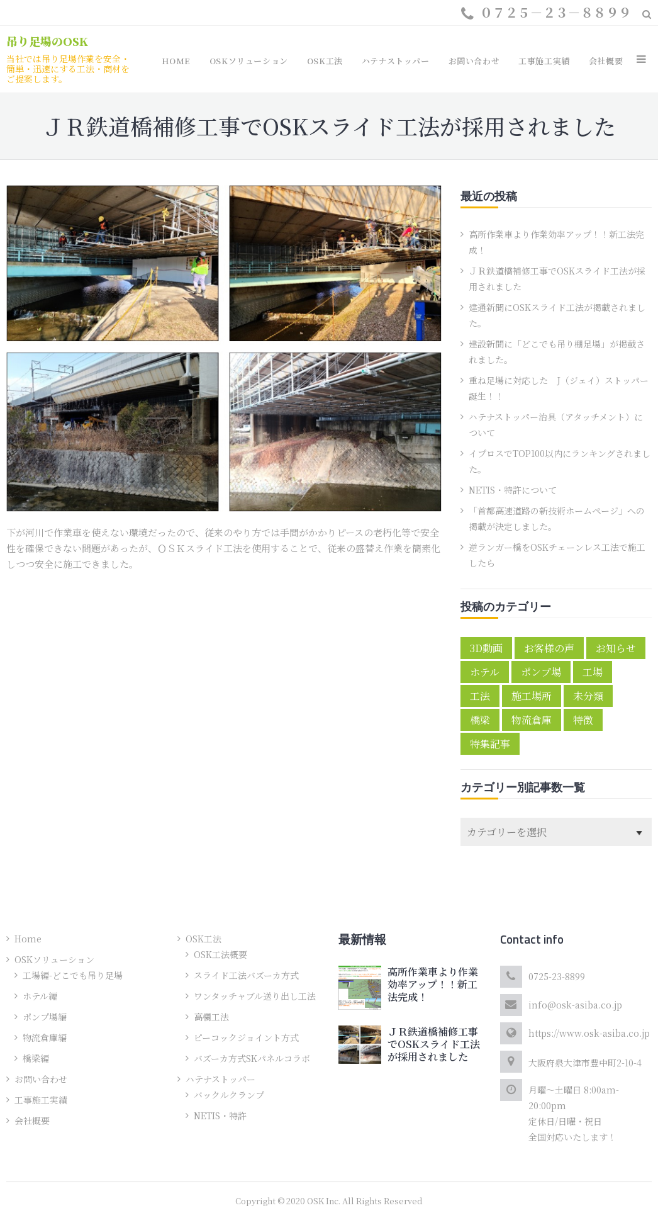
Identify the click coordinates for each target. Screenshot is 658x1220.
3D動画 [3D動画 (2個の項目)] (486, 648)
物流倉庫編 (45, 1037)
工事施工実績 (40, 1099)
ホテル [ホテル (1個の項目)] (484, 672)
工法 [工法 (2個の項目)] (480, 696)
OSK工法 (203, 938)
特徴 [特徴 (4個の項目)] (583, 720)
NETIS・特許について (513, 489)
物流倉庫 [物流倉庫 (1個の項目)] (531, 720)
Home (28, 938)
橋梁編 (36, 1058)
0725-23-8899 (556, 976)
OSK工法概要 (220, 954)
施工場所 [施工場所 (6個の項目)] (531, 696)
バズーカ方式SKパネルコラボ (252, 1058)
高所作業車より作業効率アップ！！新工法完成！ (433, 984)
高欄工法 (211, 1016)
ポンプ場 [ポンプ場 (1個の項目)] (541, 672)
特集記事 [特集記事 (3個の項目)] (490, 744)
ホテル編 (40, 996)
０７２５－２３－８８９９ (555, 12)
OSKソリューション (54, 959)
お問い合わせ (40, 1079)
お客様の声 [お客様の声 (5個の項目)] (549, 648)
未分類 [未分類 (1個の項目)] (588, 696)
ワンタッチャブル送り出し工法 (255, 996)
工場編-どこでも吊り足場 (73, 975)
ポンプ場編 (45, 1016)
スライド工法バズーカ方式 (246, 975)
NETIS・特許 (220, 1115)
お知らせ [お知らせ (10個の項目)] (616, 648)
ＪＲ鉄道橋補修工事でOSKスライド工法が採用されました (434, 1044)
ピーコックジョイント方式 (246, 1037)
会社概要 (32, 1120)
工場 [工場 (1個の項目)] (593, 672)
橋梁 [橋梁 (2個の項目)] (480, 720)
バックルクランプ (229, 1094)
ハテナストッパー (220, 1079)
